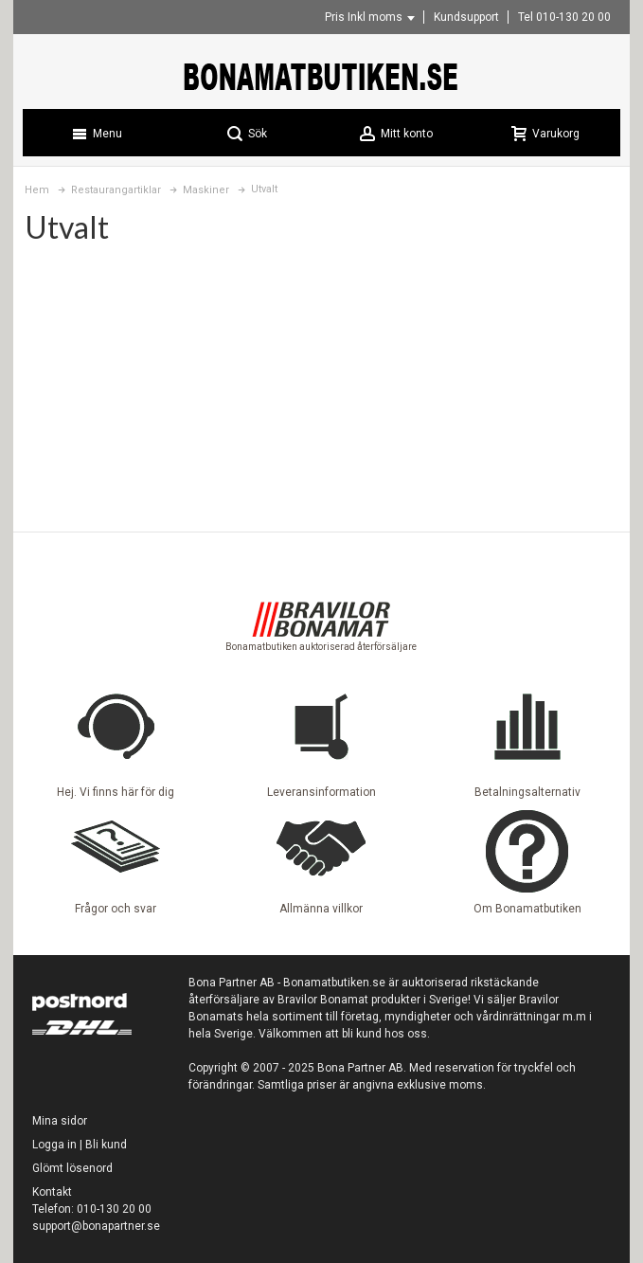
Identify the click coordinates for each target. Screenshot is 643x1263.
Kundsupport (466, 17)
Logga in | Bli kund (79, 1144)
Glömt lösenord (72, 1168)
